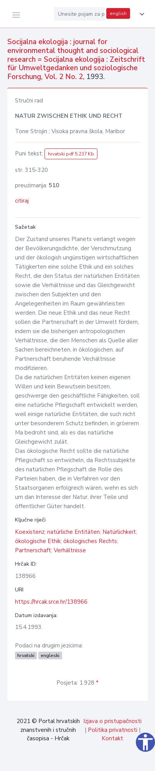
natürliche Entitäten (73, 532)
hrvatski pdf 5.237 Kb (71, 154)
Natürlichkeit (119, 532)
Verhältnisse (70, 550)
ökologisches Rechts (90, 541)
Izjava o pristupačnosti (112, 721)
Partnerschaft (33, 550)
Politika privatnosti (112, 730)
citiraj (22, 201)
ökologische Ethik (38, 541)
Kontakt (112, 738)
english (118, 13)
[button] (140, 14)
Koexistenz (30, 532)
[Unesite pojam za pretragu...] (79, 14)
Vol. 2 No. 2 (64, 77)
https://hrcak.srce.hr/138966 (51, 602)
